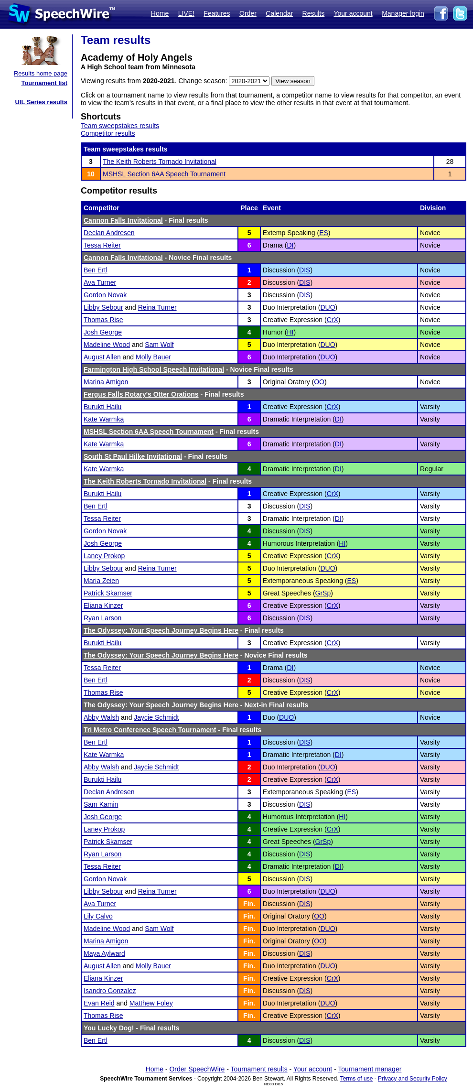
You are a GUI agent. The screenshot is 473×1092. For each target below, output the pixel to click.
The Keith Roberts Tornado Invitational (159, 161)
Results (313, 13)
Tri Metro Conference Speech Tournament (150, 730)
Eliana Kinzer (103, 605)
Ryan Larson (102, 618)
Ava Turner (100, 282)
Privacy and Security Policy (412, 1078)
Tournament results (259, 1069)
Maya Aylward (104, 953)
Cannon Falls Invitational (123, 220)
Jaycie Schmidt (156, 717)
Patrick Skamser (108, 593)
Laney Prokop (104, 556)
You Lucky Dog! (109, 1028)
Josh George (103, 332)
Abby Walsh (101, 717)
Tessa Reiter (102, 245)
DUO (327, 307)
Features (217, 13)
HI (290, 332)
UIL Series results (41, 102)
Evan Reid (99, 1003)
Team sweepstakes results (120, 126)
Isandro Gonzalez (110, 991)
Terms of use (356, 1078)
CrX (332, 320)
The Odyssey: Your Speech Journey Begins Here (161, 630)
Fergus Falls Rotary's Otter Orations (141, 394)
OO (319, 382)
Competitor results (108, 133)
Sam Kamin (101, 804)
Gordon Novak (105, 295)
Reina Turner (157, 307)
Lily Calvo (98, 916)
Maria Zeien (101, 580)
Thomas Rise (103, 320)
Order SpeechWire (197, 1069)
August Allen (102, 357)
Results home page (40, 73)
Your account (352, 13)
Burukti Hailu (102, 407)
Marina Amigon (106, 382)
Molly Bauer (153, 357)
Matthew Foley (151, 1003)
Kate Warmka (104, 419)
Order (248, 13)
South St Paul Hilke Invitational (133, 456)
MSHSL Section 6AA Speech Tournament (164, 174)
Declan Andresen (109, 233)
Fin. (249, 904)
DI (290, 245)
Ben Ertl (96, 270)
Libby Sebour (103, 307)
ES (323, 233)
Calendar (279, 13)
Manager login (403, 13)
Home (160, 13)
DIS (304, 270)
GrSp (323, 593)
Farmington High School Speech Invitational (154, 369)
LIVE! (186, 13)
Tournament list (44, 82)
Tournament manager (369, 1069)
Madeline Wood (107, 344)
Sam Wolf (159, 344)
